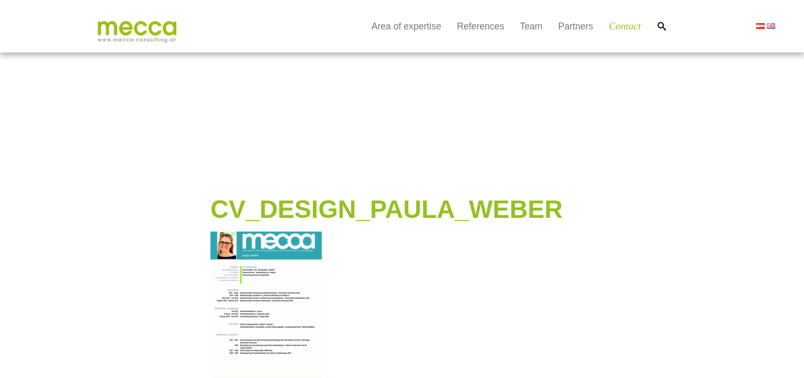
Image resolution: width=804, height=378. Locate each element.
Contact (625, 26)
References (480, 26)
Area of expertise (406, 26)
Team (531, 26)
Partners (576, 26)
